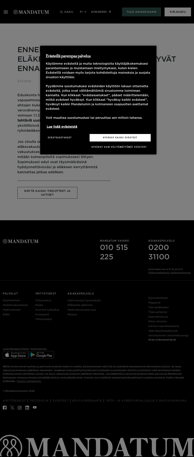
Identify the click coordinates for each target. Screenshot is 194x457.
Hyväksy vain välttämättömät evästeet (119, 147)
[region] (98, 100)
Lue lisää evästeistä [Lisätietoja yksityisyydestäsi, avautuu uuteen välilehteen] (62, 127)
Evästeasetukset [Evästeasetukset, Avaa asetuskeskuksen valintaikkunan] (60, 137)
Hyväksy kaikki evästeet (120, 137)
